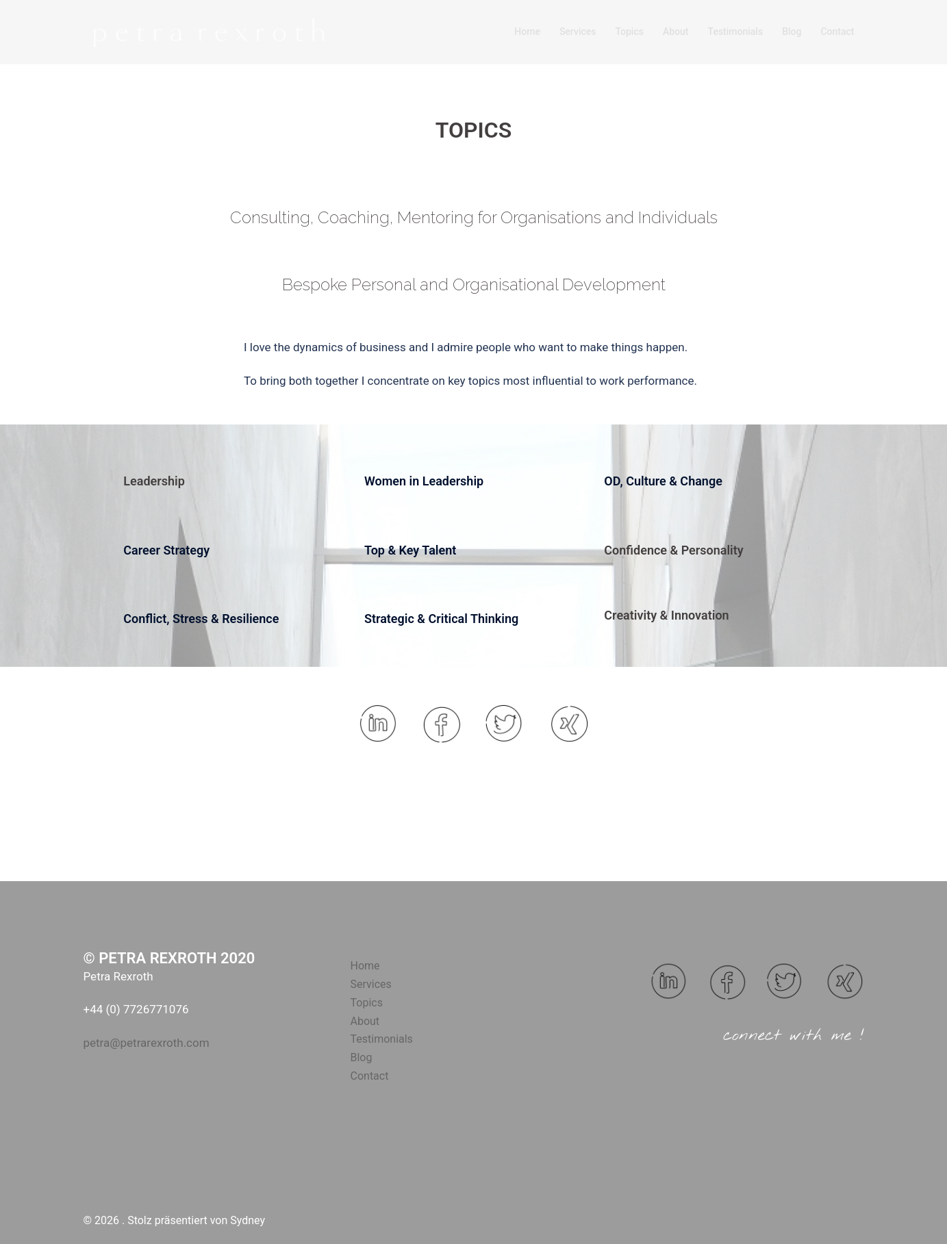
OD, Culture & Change (663, 481)
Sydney (247, 1220)
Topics (629, 31)
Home (527, 31)
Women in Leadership (423, 481)
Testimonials (735, 31)
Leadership (153, 481)
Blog (791, 31)
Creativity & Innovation (666, 615)
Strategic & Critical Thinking (441, 618)
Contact (837, 31)
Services (577, 31)
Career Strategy (166, 550)
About (676, 31)
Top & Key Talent (410, 550)
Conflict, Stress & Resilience (201, 618)
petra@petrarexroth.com (147, 1043)
